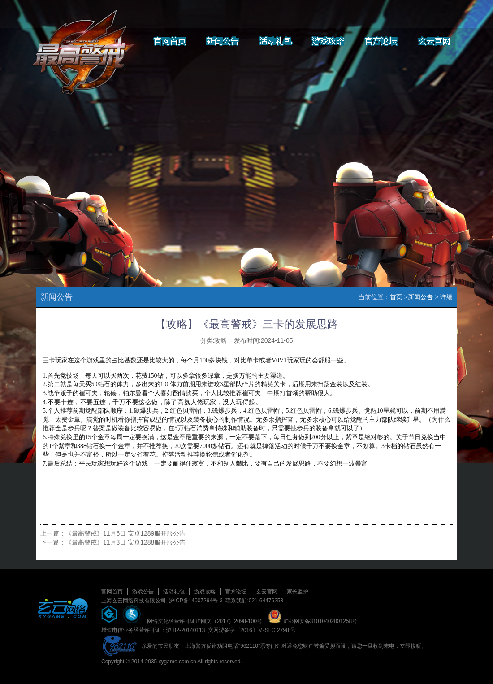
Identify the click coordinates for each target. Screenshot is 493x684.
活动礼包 (174, 591)
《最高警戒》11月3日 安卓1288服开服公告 (125, 542)
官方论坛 (235, 591)
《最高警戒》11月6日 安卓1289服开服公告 (125, 533)
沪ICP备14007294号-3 (196, 600)
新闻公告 (420, 297)
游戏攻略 (205, 591)
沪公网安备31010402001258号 (312, 621)
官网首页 (112, 591)
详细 (446, 297)
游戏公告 (143, 591)
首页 (396, 297)
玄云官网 (266, 591)
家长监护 (297, 591)
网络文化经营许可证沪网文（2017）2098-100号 (204, 621)
